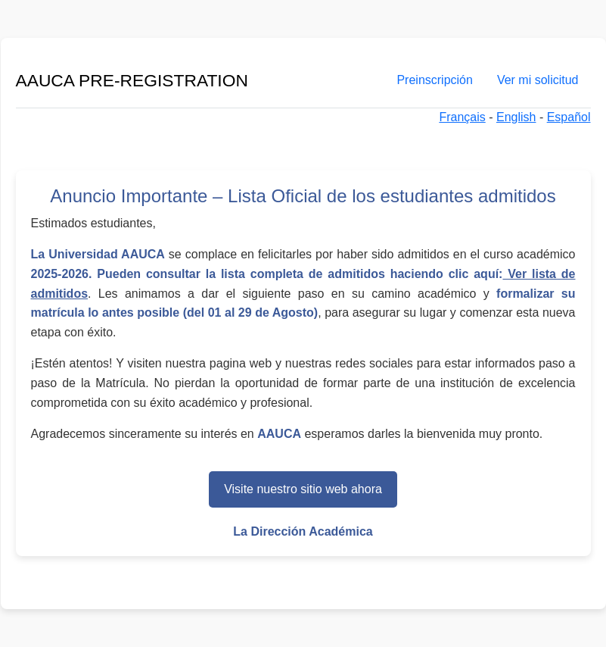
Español (569, 117)
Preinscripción (434, 79)
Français (462, 117)
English (516, 117)
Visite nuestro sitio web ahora (303, 489)
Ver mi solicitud (538, 79)
